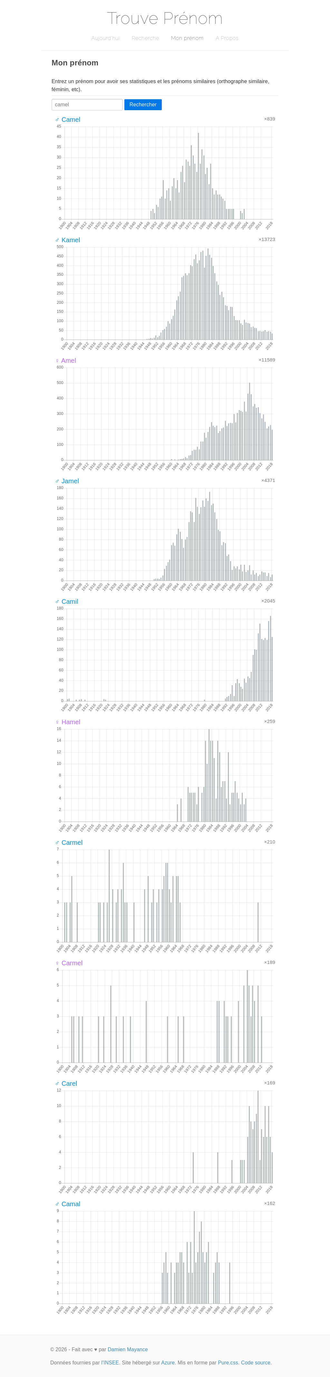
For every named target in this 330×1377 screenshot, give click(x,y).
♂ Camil (66, 601)
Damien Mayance (128, 1349)
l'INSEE (110, 1362)
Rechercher (143, 104)
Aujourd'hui (105, 38)
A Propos (227, 38)
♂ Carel (66, 1083)
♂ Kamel (67, 240)
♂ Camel (67, 119)
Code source (255, 1362)
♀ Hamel (67, 722)
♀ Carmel (68, 963)
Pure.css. (228, 1362)
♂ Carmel (68, 842)
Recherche (145, 38)
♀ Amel (65, 360)
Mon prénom (187, 38)
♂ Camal (67, 1204)
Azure (168, 1362)
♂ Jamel (67, 481)
